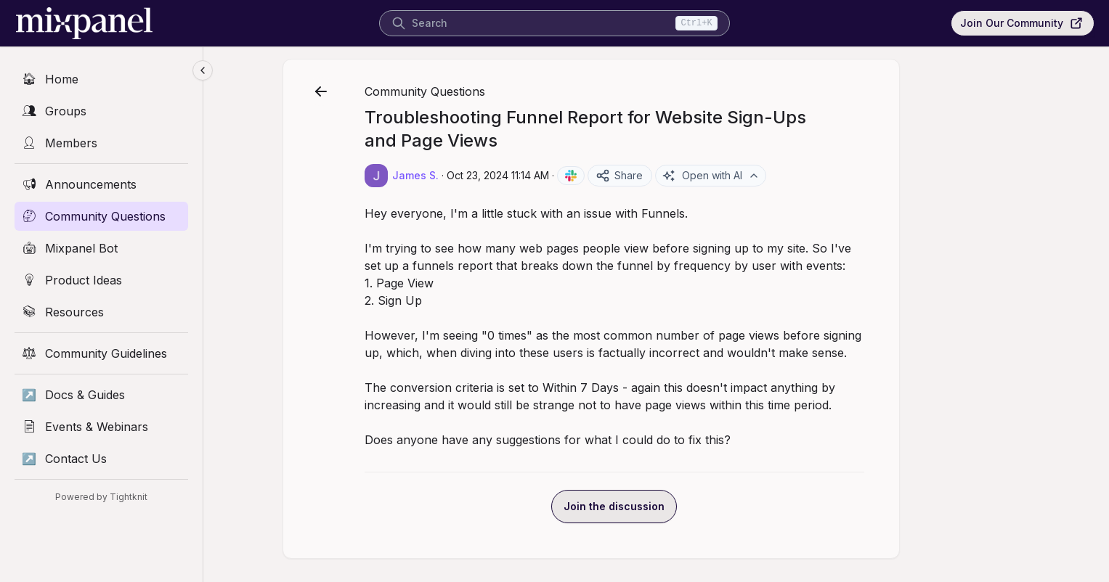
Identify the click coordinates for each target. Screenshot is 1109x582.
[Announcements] (101, 184)
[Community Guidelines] (101, 353)
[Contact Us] (101, 458)
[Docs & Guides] (101, 394)
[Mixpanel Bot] (101, 248)
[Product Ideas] (101, 280)
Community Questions (490, 91)
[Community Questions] (101, 216)
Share (684, 175)
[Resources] (101, 312)
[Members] (101, 142)
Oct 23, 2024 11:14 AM (563, 175)
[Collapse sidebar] (202, 70)
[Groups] (101, 111)
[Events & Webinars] (101, 426)
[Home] (101, 79)
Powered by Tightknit (101, 496)
